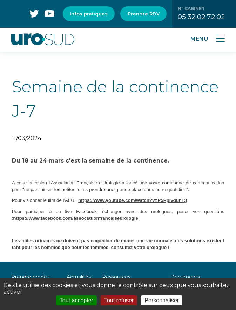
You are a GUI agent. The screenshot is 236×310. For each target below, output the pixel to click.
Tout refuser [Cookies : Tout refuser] (119, 300)
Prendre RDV (144, 14)
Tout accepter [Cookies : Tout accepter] (76, 300)
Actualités (79, 277)
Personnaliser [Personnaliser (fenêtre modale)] (161, 300)
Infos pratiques (89, 14)
